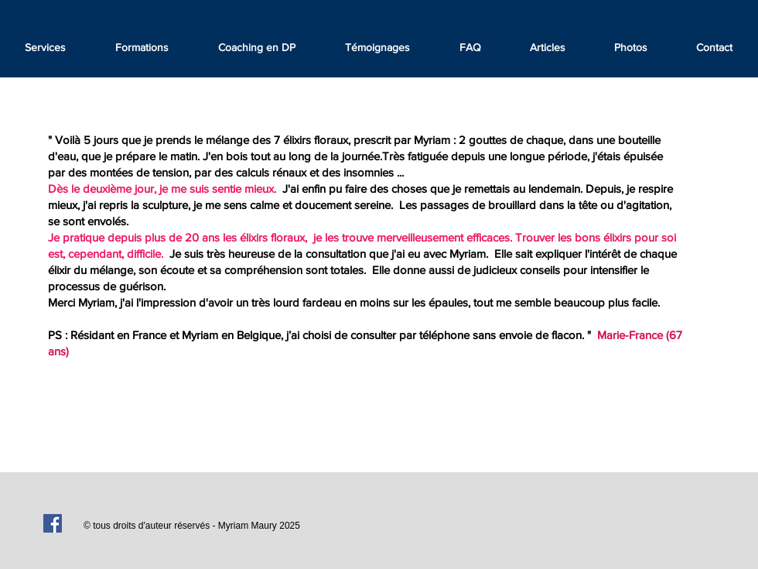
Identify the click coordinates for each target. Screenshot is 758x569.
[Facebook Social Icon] (52, 523)
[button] (377, 47)
